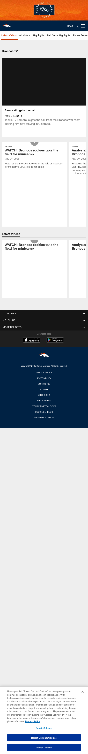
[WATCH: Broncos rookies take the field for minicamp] (34, 161)
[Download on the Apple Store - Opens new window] (32, 344)
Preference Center (44, 421)
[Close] (82, 692)
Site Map (44, 393)
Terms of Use (44, 404)
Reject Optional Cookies (44, 737)
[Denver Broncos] (44, 360)
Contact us (44, 388)
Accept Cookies (44, 747)
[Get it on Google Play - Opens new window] (55, 346)
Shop (70, 25)
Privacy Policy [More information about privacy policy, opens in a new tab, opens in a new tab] (32, 721)
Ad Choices (44, 399)
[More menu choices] (83, 26)
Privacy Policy (44, 376)
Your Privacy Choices (44, 410)
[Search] (77, 26)
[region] (44, 720)
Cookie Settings (44, 416)
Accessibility (44, 382)
